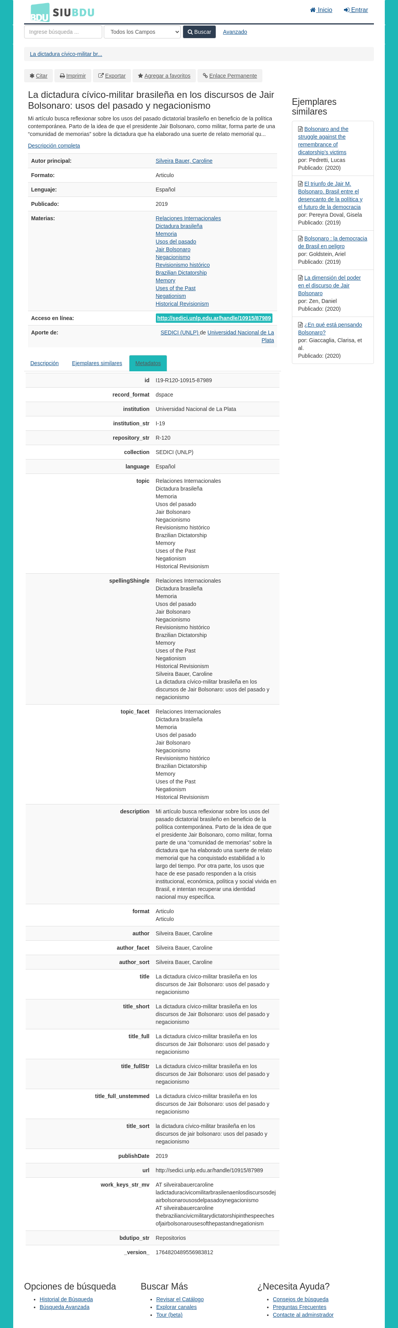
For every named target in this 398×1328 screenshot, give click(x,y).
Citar (42, 76)
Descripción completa (54, 146)
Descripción (44, 363)
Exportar (115, 76)
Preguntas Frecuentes (299, 1307)
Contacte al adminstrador (303, 1315)
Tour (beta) (169, 1315)
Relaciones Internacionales (188, 218)
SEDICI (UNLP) (180, 332)
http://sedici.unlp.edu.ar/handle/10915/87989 (214, 318)
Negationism (171, 296)
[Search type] (142, 31)
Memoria (166, 234)
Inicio (321, 10)
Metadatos (148, 363)
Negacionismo (173, 257)
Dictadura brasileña (179, 226)
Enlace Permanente (233, 76)
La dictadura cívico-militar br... (66, 54)
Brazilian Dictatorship (181, 273)
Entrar (356, 10)
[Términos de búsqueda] (63, 31)
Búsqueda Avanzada (64, 1307)
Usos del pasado (176, 241)
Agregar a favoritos (167, 76)
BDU (38, 12)
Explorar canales (176, 1307)
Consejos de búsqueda (300, 1299)
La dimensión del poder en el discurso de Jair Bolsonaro (329, 285)
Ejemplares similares (97, 363)
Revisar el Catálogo (180, 1299)
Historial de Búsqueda (66, 1299)
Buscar (199, 32)
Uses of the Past (176, 288)
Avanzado (235, 32)
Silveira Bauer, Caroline (184, 161)
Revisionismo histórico (183, 265)
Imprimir (76, 76)
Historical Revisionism (182, 304)
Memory (166, 280)
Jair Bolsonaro (173, 249)
